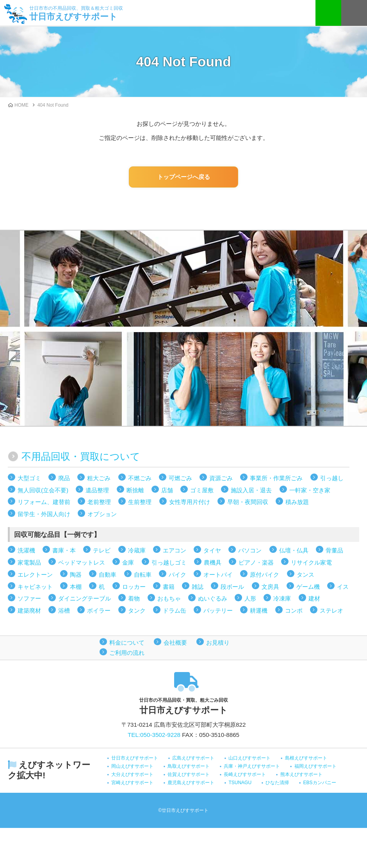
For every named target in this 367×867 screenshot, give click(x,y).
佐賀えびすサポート (188, 774)
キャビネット (35, 586)
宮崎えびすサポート (132, 782)
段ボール (232, 586)
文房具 (270, 586)
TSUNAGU (239, 782)
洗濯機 (26, 550)
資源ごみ (221, 478)
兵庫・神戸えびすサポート (252, 766)
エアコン (174, 550)
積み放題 (297, 502)
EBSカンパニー (319, 782)
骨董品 (334, 550)
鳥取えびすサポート (188, 766)
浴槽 (64, 610)
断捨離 (135, 490)
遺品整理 (97, 490)
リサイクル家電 (311, 562)
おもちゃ (169, 598)
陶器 (76, 574)
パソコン (250, 550)
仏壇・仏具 (293, 550)
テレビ (101, 550)
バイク (177, 574)
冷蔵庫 (137, 550)
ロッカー (134, 586)
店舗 (167, 490)
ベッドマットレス (81, 562)
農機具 (212, 562)
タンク (137, 610)
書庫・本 (64, 550)
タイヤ (212, 550)
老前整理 (99, 502)
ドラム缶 (174, 610)
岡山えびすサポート (132, 766)
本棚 (76, 586)
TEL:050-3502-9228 (154, 734)
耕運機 (258, 610)
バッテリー (218, 610)
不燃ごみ (139, 478)
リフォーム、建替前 (44, 502)
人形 (250, 598)
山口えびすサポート (249, 758)
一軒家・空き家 (309, 490)
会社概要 (175, 642)
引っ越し (332, 478)
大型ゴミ (29, 478)
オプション (102, 514)
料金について (126, 642)
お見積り (218, 642)
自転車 (142, 574)
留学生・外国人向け (44, 514)
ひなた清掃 (277, 782)
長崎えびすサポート (245, 774)
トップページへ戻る (183, 176)
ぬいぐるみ (212, 598)
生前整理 (139, 502)
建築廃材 (29, 610)
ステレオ (331, 610)
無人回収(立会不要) (43, 490)
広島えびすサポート (193, 758)
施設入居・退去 (251, 490)
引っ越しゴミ (169, 562)
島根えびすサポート (306, 758)
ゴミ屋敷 (202, 490)
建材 (314, 598)
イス (343, 586)
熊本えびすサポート (301, 774)
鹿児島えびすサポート (190, 782)
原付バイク (264, 574)
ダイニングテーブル (84, 598)
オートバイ (218, 574)
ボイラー (98, 610)
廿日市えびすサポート (76, 12)
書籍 (169, 586)
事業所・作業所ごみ (276, 478)
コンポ (294, 610)
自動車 (107, 574)
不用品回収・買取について (80, 456)
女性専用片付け (189, 502)
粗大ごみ (98, 478)
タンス (305, 574)
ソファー (29, 598)
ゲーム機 (308, 586)
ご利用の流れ (126, 652)
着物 (134, 598)
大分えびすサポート (132, 774)
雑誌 (197, 586)
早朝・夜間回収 (247, 502)
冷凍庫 (282, 598)
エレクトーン (35, 574)
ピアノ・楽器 (256, 562)
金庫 (128, 562)
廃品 (64, 478)
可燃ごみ (180, 478)
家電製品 (29, 562)
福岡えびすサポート (315, 766)
